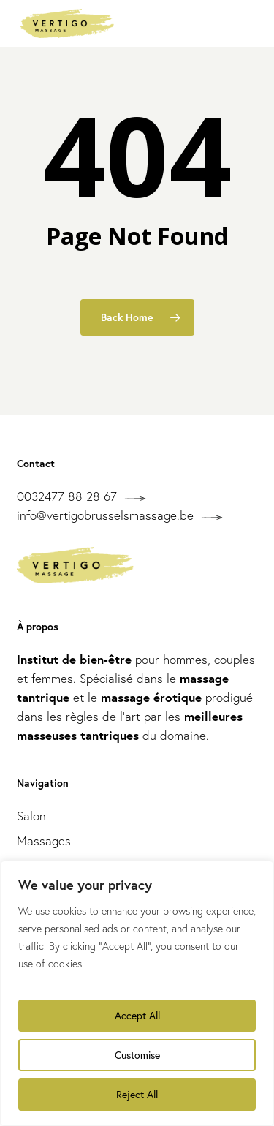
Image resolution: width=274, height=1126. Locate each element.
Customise (137, 1055)
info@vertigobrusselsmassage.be (105, 515)
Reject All (137, 1094)
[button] (245, 23)
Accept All (137, 1015)
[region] (137, 993)
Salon (31, 815)
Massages (44, 840)
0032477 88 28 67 (67, 496)
